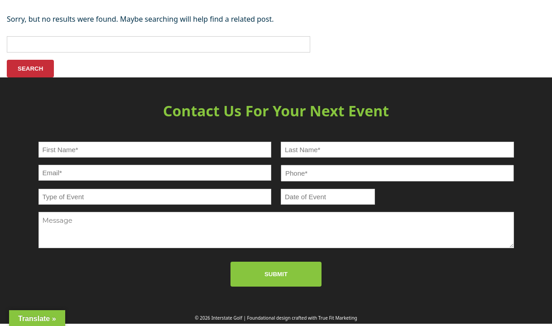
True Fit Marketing (337, 318)
